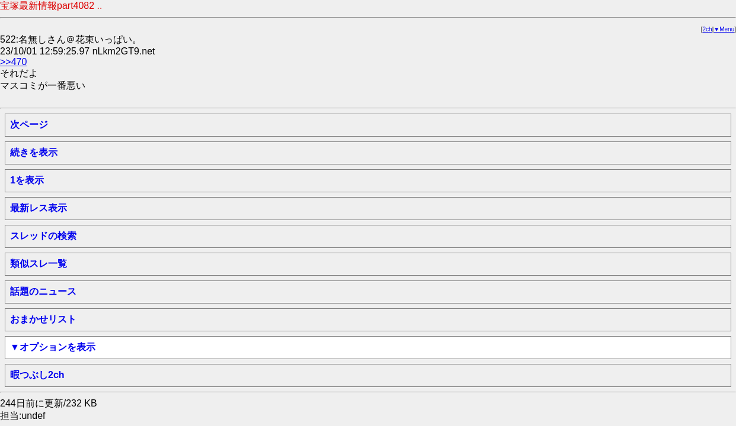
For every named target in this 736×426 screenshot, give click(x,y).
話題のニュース (43, 291)
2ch (707, 29)
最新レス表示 (38, 208)
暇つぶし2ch (37, 375)
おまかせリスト (43, 319)
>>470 (13, 62)
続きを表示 (33, 152)
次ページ (29, 125)
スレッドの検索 (43, 236)
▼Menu (723, 29)
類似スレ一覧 (38, 264)
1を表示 (27, 180)
